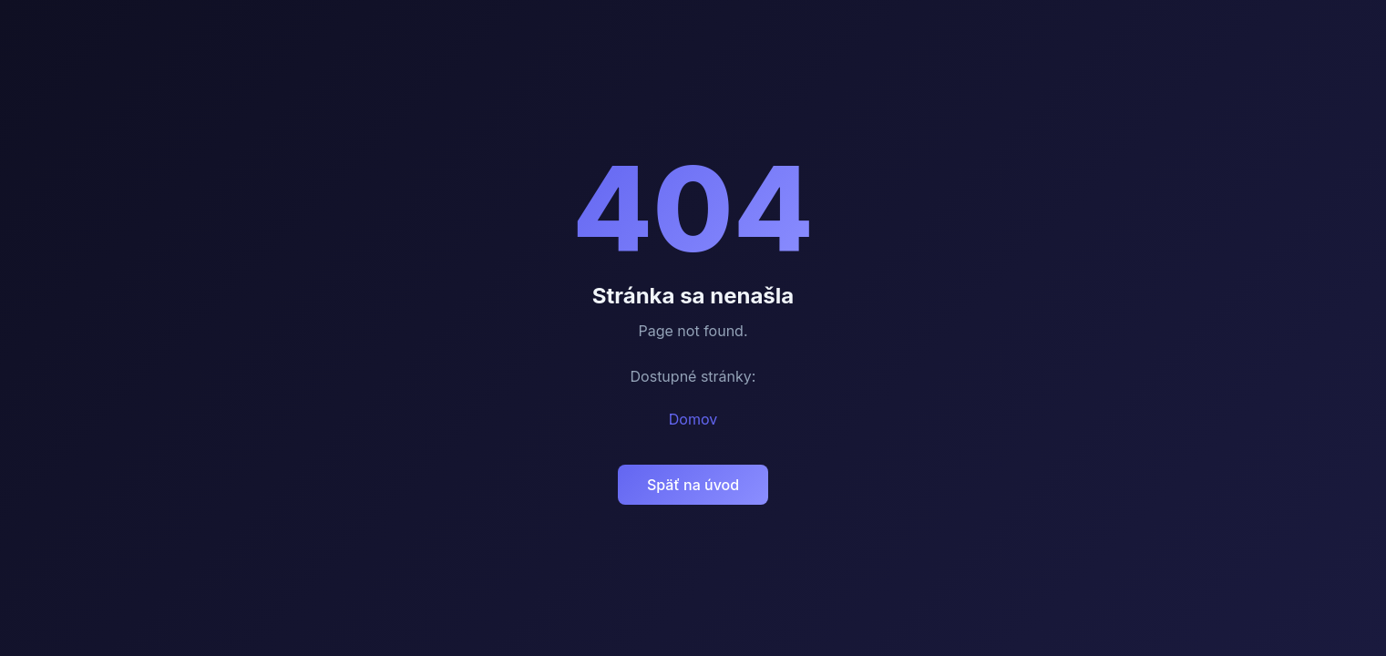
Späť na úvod (693, 485)
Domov (693, 419)
